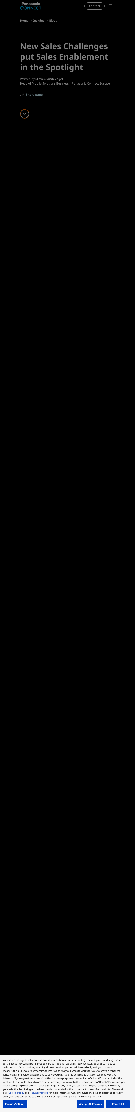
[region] (67, 1083)
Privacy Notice (39, 1092)
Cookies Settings (15, 1104)
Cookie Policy (16, 1092)
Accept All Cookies (90, 1104)
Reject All (118, 1104)
